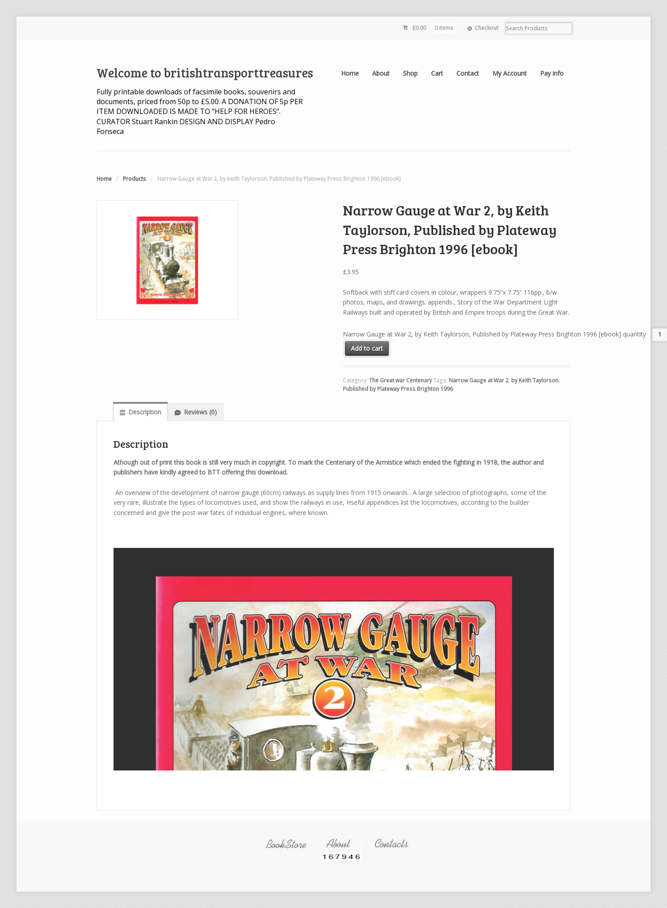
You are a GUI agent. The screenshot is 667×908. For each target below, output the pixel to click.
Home (350, 73)
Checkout (486, 28)
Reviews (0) (200, 412)
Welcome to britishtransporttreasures (205, 72)
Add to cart (367, 348)
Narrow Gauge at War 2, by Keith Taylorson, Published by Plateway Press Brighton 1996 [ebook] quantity (494, 334)
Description (144, 412)
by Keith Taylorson (534, 380)
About (381, 73)
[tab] (140, 411)
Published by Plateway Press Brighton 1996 (398, 389)
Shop (410, 73)
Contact (467, 73)
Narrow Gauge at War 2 (478, 380)
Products (134, 178)
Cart (437, 73)
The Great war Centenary (400, 380)
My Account (509, 73)
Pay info (552, 73)
